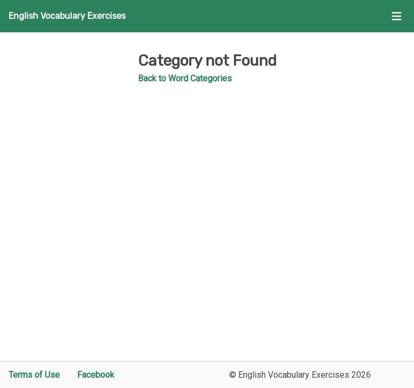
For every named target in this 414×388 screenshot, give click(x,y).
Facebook (95, 375)
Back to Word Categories (185, 78)
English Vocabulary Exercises (67, 16)
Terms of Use (34, 375)
